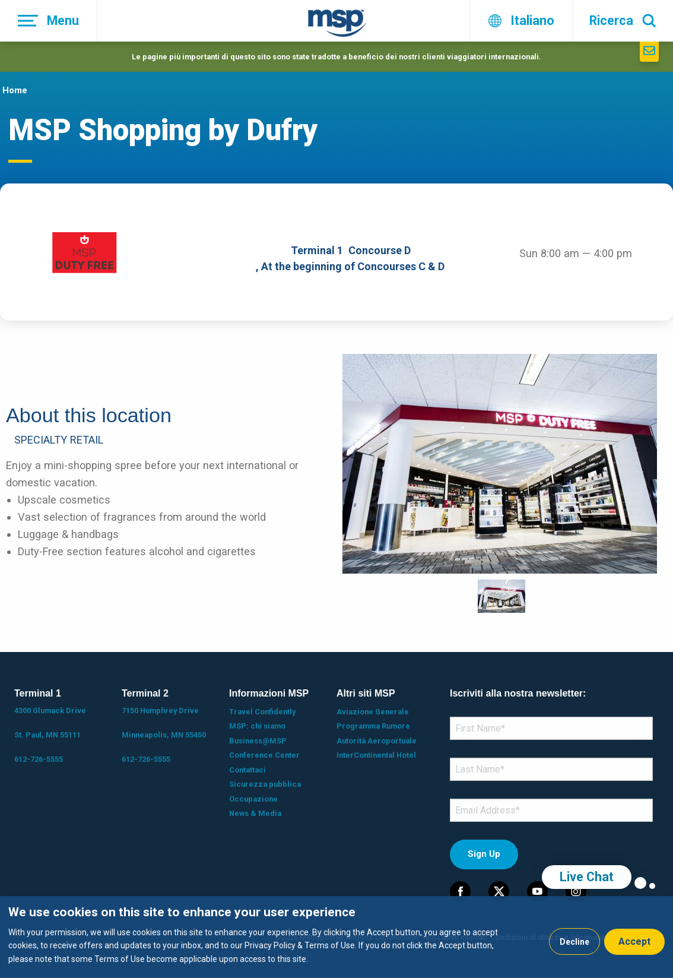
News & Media (255, 813)
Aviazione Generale (373, 711)
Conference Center (264, 755)
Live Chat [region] (587, 876)
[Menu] (48, 21)
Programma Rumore (373, 725)
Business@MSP (258, 740)
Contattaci (247, 769)
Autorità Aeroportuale (377, 740)
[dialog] (336, 937)
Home (14, 90)
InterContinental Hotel (376, 755)
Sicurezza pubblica (265, 784)
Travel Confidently (262, 711)
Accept (634, 941)
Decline (574, 942)
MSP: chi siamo (257, 725)
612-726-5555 (38, 759)
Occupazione (253, 799)
